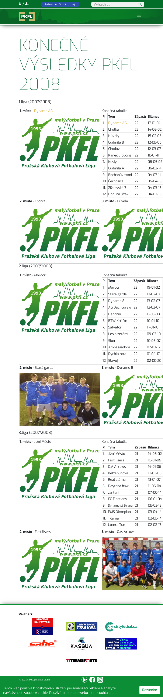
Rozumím (149, 690)
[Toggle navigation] (139, 16)
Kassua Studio (43, 679)
